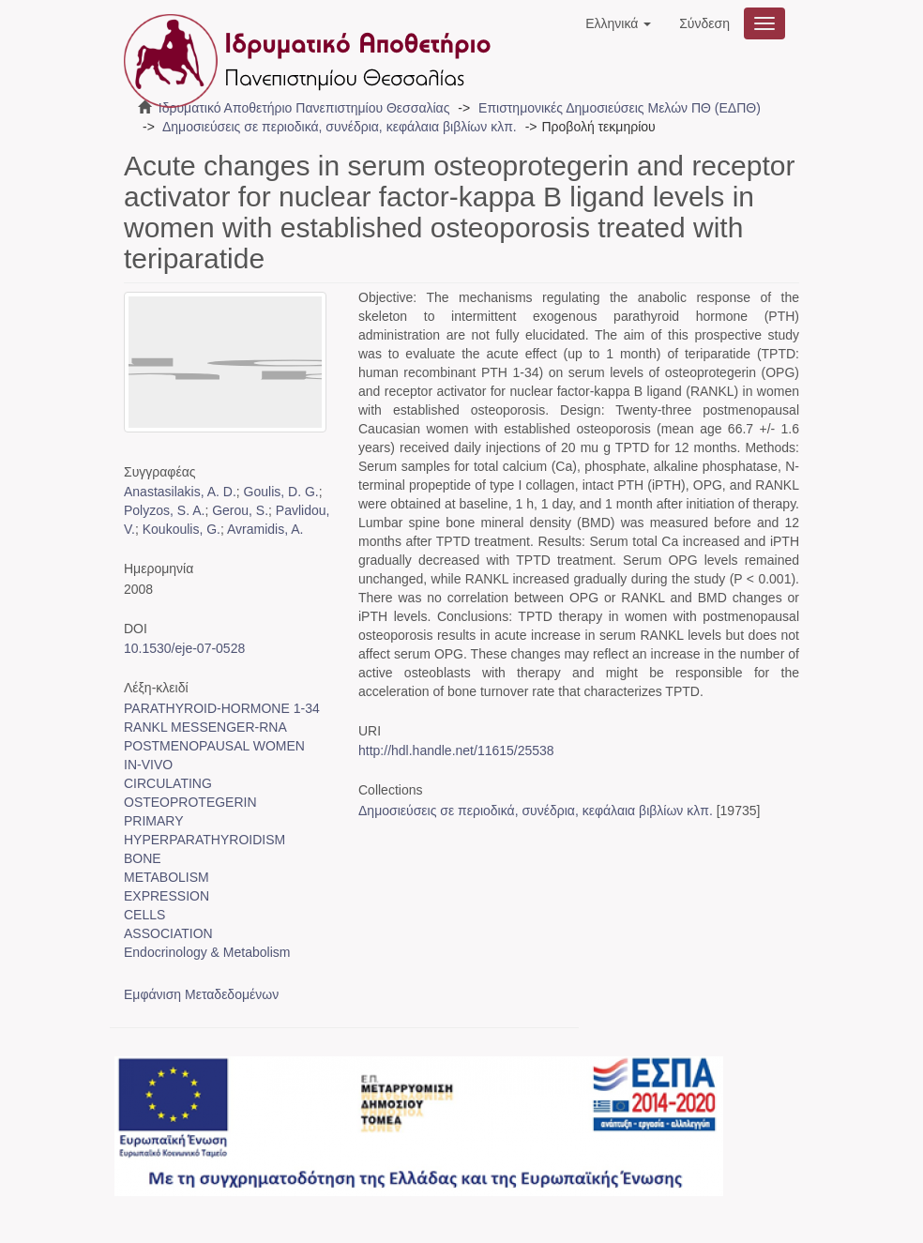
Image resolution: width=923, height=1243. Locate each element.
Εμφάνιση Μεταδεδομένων (201, 994)
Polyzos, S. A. (164, 510)
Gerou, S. (240, 510)
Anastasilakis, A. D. (180, 491)
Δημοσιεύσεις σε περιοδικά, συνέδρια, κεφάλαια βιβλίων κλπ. (339, 126)
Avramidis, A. (265, 529)
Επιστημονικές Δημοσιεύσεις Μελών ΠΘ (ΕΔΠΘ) (619, 107)
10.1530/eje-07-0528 (184, 648)
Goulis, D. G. (281, 491)
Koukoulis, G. (181, 529)
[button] (618, 23)
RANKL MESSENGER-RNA (205, 727)
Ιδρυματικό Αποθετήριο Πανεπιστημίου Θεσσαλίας (304, 107)
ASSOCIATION (168, 933)
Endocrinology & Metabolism (207, 952)
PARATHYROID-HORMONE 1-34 (222, 708)
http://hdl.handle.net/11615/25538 (456, 750)
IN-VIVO (148, 764)
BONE (142, 858)
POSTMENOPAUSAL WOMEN (214, 745)
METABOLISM (166, 877)
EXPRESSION (166, 895)
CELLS (144, 914)
